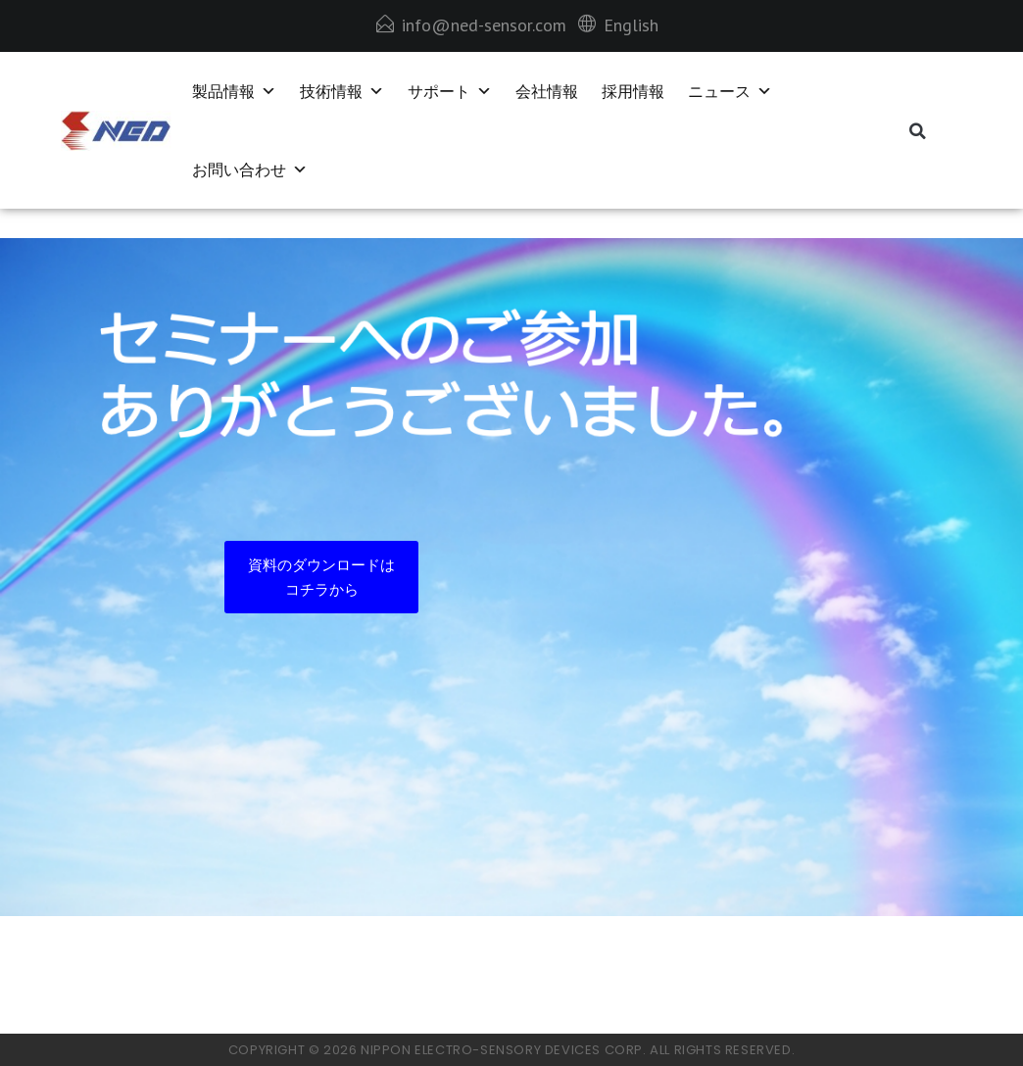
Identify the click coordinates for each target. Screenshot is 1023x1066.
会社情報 (546, 91)
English (631, 25)
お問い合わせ (250, 169)
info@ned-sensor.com (484, 25)
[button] (917, 131)
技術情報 (342, 91)
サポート (450, 91)
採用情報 (633, 91)
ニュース (730, 91)
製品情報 (234, 91)
